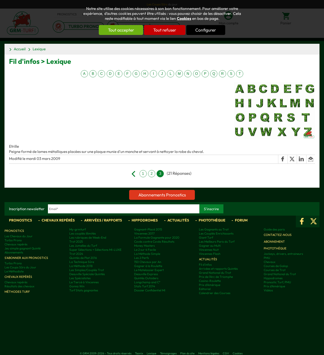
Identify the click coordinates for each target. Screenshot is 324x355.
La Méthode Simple (147, 254)
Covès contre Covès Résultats (154, 242)
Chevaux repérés (58, 220)
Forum (241, 220)
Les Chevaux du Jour (18, 236)
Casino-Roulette (210, 281)
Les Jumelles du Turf (83, 246)
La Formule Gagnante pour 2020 (156, 237)
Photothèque (212, 220)
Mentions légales (208, 353)
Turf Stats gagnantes (83, 290)
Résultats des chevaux (19, 286)
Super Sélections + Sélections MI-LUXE (95, 250)
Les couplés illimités (82, 233)
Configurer (206, 30)
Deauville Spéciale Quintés (87, 274)
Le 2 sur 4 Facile (145, 250)
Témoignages (168, 353)
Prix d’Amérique (274, 286)
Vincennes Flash (209, 254)
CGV (226, 353)
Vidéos (268, 290)
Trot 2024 (76, 254)
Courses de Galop (276, 266)
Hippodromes (145, 220)
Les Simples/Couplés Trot (86, 270)
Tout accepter (120, 30)
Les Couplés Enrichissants (216, 233)
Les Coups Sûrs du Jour (20, 267)
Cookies (184, 18)
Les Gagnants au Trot (214, 229)
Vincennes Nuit (209, 250)
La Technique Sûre (81, 262)
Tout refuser (164, 30)
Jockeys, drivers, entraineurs (283, 254)
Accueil (20, 48)
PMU (267, 258)
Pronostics (20, 220)
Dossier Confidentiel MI (149, 290)
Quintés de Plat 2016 (83, 258)
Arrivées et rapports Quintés (218, 269)
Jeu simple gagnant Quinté (22, 248)
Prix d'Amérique (209, 285)
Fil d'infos (205, 265)
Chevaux (269, 262)
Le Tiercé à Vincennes (84, 282)
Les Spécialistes (80, 278)
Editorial (205, 289)
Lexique (39, 48)
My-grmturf (77, 229)
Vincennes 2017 (144, 233)
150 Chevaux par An (147, 262)
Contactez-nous (278, 235)
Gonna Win (76, 286)
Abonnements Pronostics (162, 195)
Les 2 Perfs (141, 258)
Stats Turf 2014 (144, 286)
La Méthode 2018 (80, 266)
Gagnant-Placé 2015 (148, 229)
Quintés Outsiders (146, 278)
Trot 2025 (76, 242)
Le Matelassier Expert (149, 270)
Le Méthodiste (14, 271)
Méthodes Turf (17, 292)
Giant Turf (206, 237)
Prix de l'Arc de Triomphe (216, 277)
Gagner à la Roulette (148, 266)
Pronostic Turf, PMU (277, 282)
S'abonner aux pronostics (26, 258)
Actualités (178, 220)
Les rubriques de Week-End (87, 237)
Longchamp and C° (147, 282)
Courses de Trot (275, 270)
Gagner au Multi (210, 246)
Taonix (139, 353)
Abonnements (13, 252)
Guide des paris (274, 229)
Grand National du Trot (215, 273)
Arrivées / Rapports (103, 220)
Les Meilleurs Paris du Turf (216, 242)
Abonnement (274, 242)
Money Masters (144, 246)
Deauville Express (146, 274)
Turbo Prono (13, 240)
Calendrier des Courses (214, 293)
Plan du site (187, 353)
